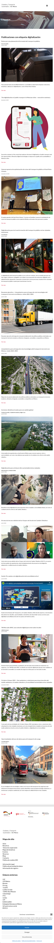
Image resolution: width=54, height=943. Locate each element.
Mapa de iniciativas (9, 850)
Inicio (4, 844)
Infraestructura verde (10, 906)
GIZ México (6, 881)
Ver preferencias (27, 937)
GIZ (4, 879)
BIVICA (5, 908)
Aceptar (27, 927)
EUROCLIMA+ (7, 902)
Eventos (5, 852)
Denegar (27, 932)
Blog (4, 856)
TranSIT (5, 887)
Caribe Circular (7, 890)
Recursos (6, 854)
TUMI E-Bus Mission (9, 892)
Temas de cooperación (10, 848)
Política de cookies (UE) (10, 860)
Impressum (39, 940)
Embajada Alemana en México (12, 904)
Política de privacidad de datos (29, 940)
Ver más (3, 90)
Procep (5, 885)
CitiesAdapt (7, 894)
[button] (51, 914)
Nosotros (6, 846)
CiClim (5, 898)
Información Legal (8, 864)
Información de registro (10, 868)
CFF (4, 900)
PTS (4, 896)
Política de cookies (16, 940)
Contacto (6, 858)
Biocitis (5, 883)
